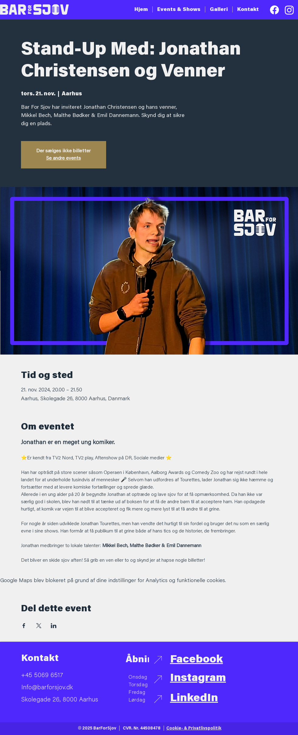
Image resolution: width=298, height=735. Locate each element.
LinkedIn (194, 698)
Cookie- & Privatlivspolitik (193, 728)
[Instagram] (289, 10)
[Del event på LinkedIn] (54, 625)
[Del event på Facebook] (24, 625)
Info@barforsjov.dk (47, 688)
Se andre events (63, 158)
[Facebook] (274, 10)
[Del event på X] (39, 625)
